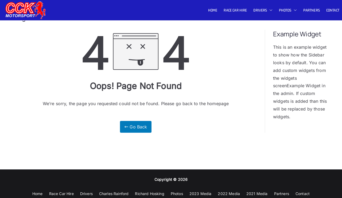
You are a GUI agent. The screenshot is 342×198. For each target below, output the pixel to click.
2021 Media (257, 193)
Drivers (262, 10)
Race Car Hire (235, 10)
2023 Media (200, 193)
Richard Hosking (149, 193)
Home (212, 10)
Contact (332, 10)
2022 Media (229, 193)
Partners (311, 10)
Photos (288, 10)
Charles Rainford (114, 193)
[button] (270, 10)
